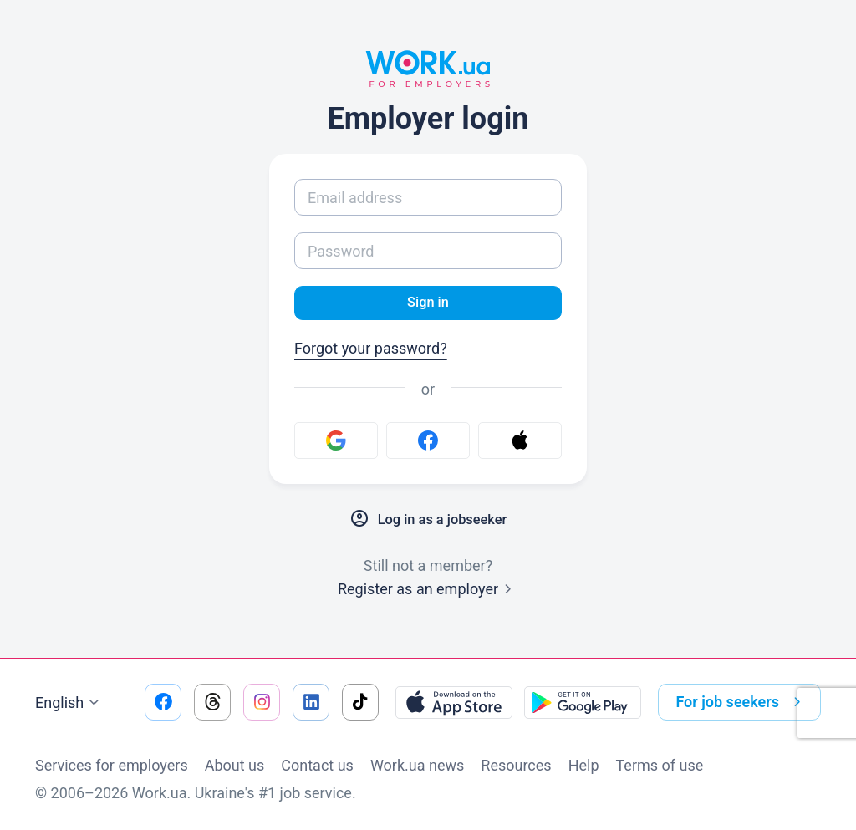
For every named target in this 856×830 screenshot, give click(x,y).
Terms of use (660, 765)
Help (583, 765)
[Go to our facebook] (163, 702)
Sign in (428, 304)
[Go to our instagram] (261, 702)
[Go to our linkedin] (311, 702)
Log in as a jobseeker (428, 521)
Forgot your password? (370, 350)
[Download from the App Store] (453, 702)
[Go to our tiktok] (360, 702)
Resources (516, 765)
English (69, 703)
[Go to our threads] (212, 702)
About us (235, 765)
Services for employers (111, 765)
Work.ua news (417, 765)
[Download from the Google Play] (582, 702)
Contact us (317, 765)
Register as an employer (428, 591)
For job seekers (741, 702)
